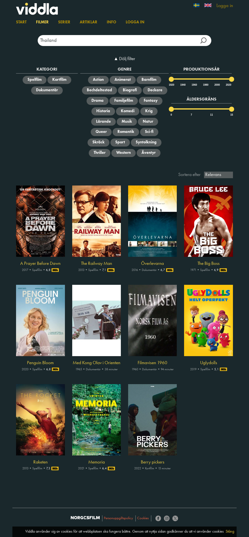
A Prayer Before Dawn (40, 263)
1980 (205, 84)
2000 (216, 84)
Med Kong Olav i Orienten (96, 363)
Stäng (230, 532)
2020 (228, 84)
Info (111, 22)
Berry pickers (152, 462)
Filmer (42, 22)
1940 (182, 84)
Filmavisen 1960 (152, 363)
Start (21, 22)
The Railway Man (96, 263)
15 (231, 114)
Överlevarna (152, 263)
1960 (194, 84)
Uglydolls (208, 363)
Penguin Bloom (40, 363)
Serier (64, 22)
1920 (171, 84)
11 (211, 114)
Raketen (40, 462)
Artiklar (88, 22)
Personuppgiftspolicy (118, 518)
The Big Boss (208, 263)
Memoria (96, 462)
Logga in (224, 5)
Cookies (143, 518)
